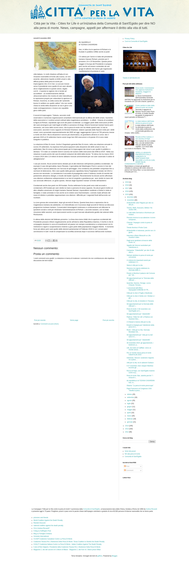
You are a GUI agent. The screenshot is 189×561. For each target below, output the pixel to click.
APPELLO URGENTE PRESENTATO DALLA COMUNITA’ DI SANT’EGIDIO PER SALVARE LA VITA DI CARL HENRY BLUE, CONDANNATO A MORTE (140, 158)
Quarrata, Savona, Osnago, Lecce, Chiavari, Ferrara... (139, 284)
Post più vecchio (108, 320)
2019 (127, 182)
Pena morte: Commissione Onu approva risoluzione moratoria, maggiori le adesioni (144, 91)
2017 (127, 188)
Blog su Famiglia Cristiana (42, 534)
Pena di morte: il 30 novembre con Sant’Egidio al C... (139, 310)
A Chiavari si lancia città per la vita (139, 322)
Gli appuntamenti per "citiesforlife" (138, 314)
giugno (129, 407)
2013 (127, 429)
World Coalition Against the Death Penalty (48, 520)
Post (126, 466)
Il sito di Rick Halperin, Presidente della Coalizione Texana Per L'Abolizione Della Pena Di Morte (66, 547)
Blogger (114, 556)
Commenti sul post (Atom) (49, 324)
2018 (127, 185)
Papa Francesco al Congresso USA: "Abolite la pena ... (139, 389)
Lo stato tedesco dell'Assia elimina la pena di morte (144, 122)
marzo (129, 416)
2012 (127, 432)
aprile (129, 413)
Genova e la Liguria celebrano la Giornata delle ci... (138, 269)
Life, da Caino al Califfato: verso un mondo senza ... (139, 349)
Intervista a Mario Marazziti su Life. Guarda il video (139, 236)
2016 (127, 191)
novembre (131, 200)
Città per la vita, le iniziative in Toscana (140, 301)
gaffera (99, 556)
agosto (129, 400)
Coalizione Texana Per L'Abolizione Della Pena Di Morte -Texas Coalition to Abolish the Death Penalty (68, 542)
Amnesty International (41, 536)
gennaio (130, 422)
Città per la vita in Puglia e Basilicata (139, 293)
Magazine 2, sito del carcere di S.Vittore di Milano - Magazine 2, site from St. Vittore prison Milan (67, 550)
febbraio (130, 419)
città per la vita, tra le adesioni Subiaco (140, 363)
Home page (74, 320)
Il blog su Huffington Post (42, 531)
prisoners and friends (40, 517)
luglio (129, 403)
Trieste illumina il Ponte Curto (137, 227)
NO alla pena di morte (132, 454)
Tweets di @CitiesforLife (131, 78)
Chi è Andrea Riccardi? (41, 528)
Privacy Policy (130, 39)
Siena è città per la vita (135, 265)
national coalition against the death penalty (48, 525)
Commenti (128, 470)
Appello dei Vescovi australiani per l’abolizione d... (139, 246)
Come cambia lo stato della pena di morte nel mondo (144, 106)
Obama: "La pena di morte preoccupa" (140, 385)
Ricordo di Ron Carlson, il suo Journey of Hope (144, 138)
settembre (131, 397)
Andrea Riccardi (151, 509)
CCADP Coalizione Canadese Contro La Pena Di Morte (52, 539)
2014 (127, 426)
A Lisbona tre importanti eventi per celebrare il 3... (139, 261)
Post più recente (40, 320)
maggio (130, 410)
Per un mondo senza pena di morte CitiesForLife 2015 (139, 354)
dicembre (130, 197)
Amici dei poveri (130, 451)
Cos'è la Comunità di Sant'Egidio (136, 41)
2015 (127, 194)
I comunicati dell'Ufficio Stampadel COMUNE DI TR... (138, 289)
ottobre (129, 394)
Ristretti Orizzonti (39, 523)
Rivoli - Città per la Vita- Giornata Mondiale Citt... (138, 331)
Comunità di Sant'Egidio (133, 456)
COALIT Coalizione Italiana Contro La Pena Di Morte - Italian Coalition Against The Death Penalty (67, 544)
